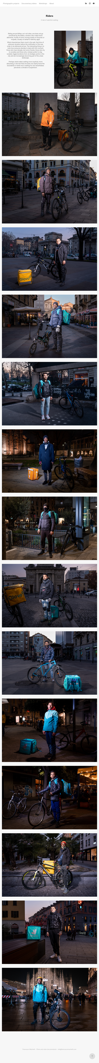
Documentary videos (29, 3)
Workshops (43, 3)
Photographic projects (11, 3)
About (51, 3)
